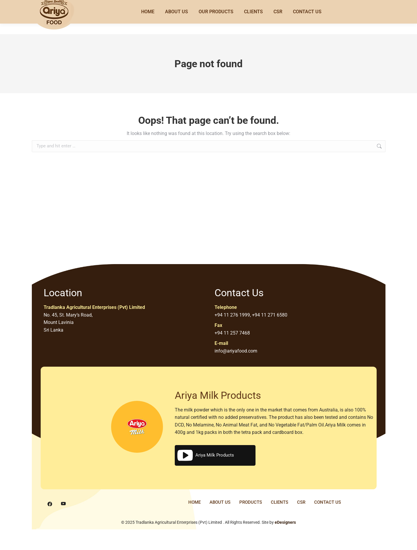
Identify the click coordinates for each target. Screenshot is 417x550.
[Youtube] (63, 504)
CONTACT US (327, 502)
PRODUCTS (250, 502)
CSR (301, 502)
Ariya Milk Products (205, 455)
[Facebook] (50, 504)
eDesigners (285, 522)
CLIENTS (279, 502)
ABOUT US (220, 502)
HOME (194, 502)
